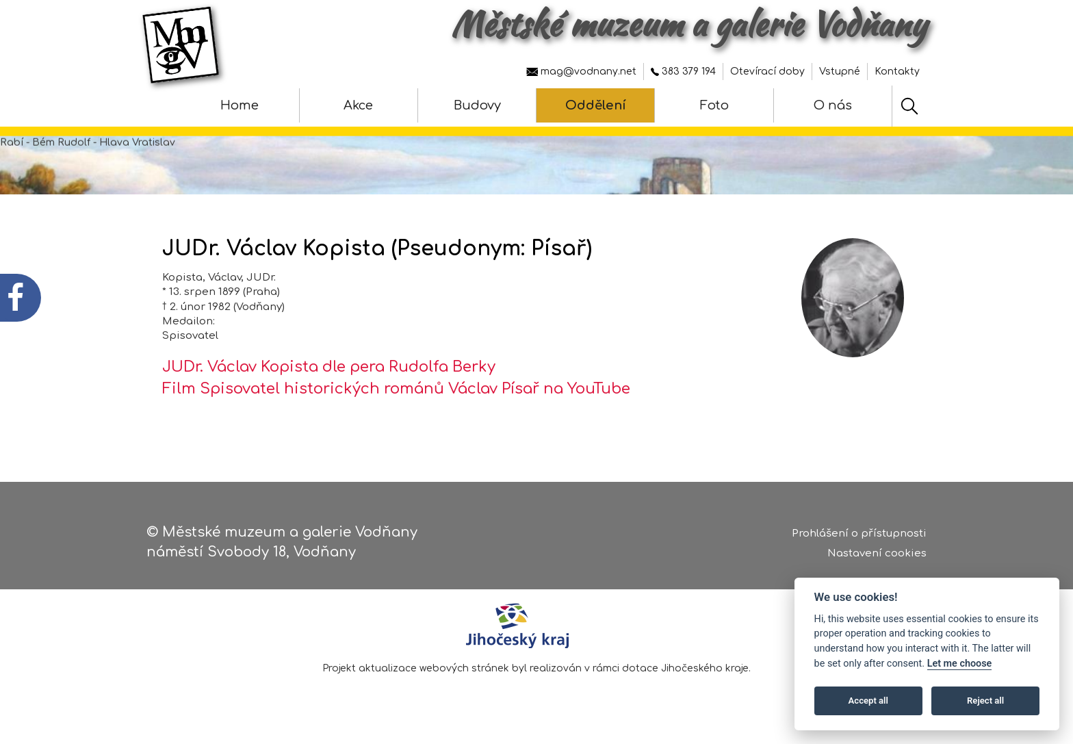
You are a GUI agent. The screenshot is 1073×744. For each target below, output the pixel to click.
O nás (833, 105)
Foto (714, 105)
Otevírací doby (767, 71)
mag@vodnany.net (581, 71)
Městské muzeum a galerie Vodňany (689, 24)
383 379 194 (683, 71)
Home (239, 105)
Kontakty (897, 71)
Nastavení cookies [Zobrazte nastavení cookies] (877, 554)
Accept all (868, 700)
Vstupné (839, 71)
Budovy (477, 105)
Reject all (985, 700)
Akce (358, 105)
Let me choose (959, 663)
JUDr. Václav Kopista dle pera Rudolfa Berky (328, 367)
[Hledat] (909, 106)
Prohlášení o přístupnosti (859, 534)
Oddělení (595, 105)
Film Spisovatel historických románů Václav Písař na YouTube (396, 389)
